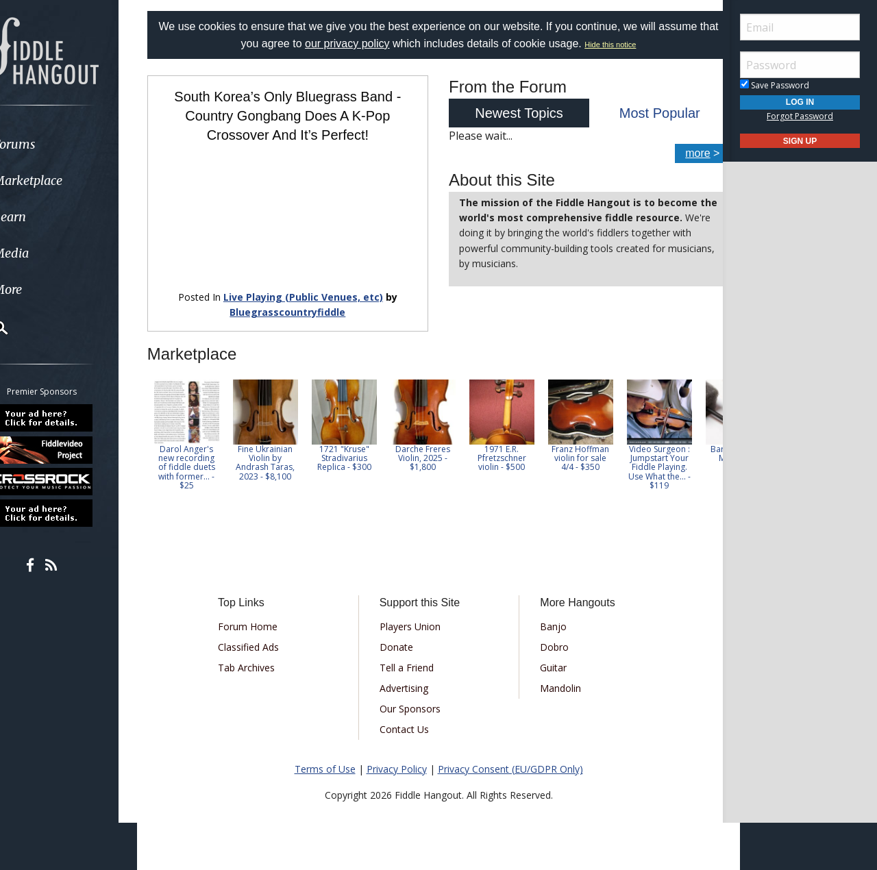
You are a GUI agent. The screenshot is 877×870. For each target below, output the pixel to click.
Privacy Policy (397, 758)
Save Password (774, 85)
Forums (50, 144)
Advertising (408, 677)
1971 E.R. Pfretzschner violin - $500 (519, 448)
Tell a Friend (411, 657)
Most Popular (646, 113)
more (680, 153)
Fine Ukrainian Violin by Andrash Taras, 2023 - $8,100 (283, 453)
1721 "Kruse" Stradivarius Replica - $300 (361, 448)
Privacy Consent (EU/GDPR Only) (510, 758)
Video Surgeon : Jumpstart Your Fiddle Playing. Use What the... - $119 (676, 458)
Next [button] (693, 429)
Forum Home (262, 616)
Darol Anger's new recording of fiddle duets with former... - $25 (203, 458)
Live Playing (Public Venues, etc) (312, 286)
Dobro (549, 636)
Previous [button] (171, 429)
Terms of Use (325, 758)
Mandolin (555, 677)
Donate (401, 636)
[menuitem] (77, 144)
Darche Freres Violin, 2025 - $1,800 (440, 448)
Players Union (414, 616)
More (43, 289)
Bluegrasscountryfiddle (296, 302)
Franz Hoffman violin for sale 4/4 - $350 (598, 448)
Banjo (548, 616)
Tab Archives (260, 657)
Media (46, 253)
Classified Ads (262, 636)
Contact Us (409, 718)
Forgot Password (800, 116)
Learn (45, 217)
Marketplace (63, 180)
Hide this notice (641, 44)
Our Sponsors (414, 698)
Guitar (548, 657)
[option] (203, 425)
